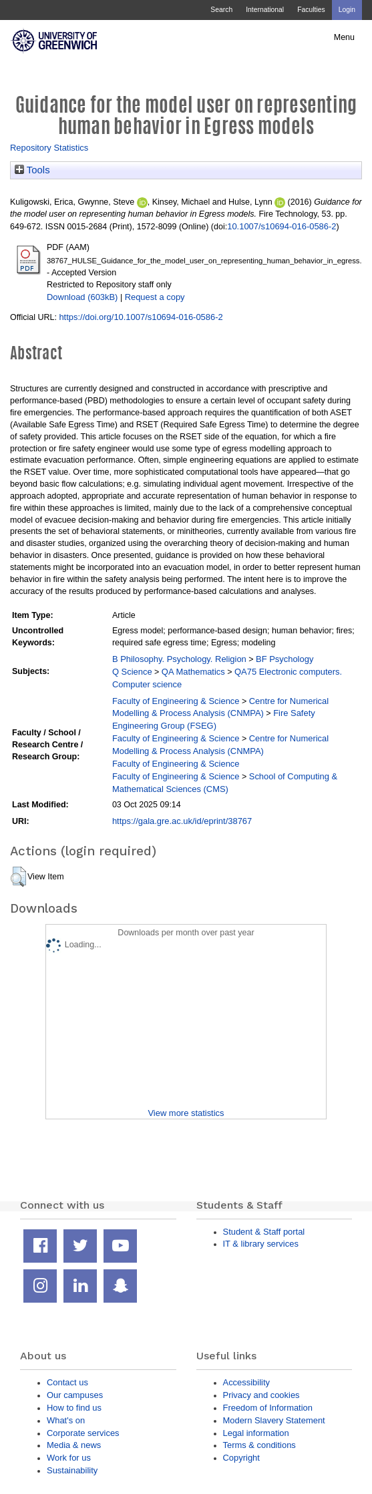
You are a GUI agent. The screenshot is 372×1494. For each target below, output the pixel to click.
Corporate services (83, 1433)
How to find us (74, 1408)
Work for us (69, 1458)
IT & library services (261, 1244)
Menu (344, 37)
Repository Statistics (49, 148)
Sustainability (72, 1470)
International (265, 9)
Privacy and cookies (261, 1395)
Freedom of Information (268, 1408)
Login (347, 9)
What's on (66, 1420)
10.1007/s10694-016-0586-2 (281, 226)
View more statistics (186, 1113)
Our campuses (75, 1395)
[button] (18, 877)
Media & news (74, 1445)
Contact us (67, 1382)
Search (221, 9)
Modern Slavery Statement (274, 1420)
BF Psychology (284, 659)
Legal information (256, 1433)
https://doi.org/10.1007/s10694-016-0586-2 (140, 317)
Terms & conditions (259, 1445)
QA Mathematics (193, 672)
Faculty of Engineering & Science (176, 701)
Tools (32, 170)
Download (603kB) (82, 297)
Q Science (132, 672)
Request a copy (155, 297)
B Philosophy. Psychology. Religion (179, 659)
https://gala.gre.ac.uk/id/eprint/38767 (182, 821)
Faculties (311, 9)
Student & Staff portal (264, 1232)
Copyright (241, 1458)
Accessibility (246, 1382)
